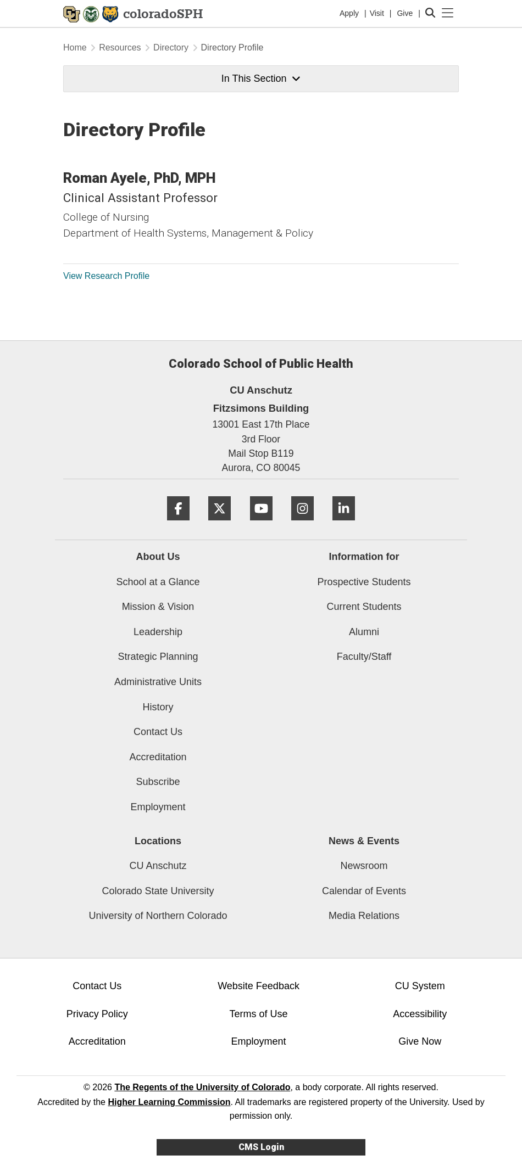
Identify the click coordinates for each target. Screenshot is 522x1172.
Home (75, 47)
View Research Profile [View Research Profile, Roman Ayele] (106, 276)
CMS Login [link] (261, 1147)
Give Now (419, 1041)
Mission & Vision (158, 606)
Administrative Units (158, 681)
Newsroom (363, 865)
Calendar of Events (364, 890)
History (157, 707)
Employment (157, 806)
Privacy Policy (97, 1013)
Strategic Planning (158, 656)
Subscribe (158, 781)
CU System (420, 985)
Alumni (364, 631)
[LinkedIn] (343, 524)
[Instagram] (302, 524)
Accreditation (157, 757)
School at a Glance (157, 581)
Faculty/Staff (364, 656)
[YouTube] (261, 524)
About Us (158, 556)
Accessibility (420, 1013)
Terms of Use (259, 1013)
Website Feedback (258, 985)
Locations (158, 840)
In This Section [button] (261, 78)
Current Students (363, 606)
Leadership (158, 631)
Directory (170, 47)
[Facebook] (178, 524)
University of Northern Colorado (157, 915)
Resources (120, 47)
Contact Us (158, 731)
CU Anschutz (157, 865)
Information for (364, 556)
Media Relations (364, 915)
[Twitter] (219, 524)
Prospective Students (363, 581)
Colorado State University (158, 890)
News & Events (364, 840)
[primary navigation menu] (448, 13)
